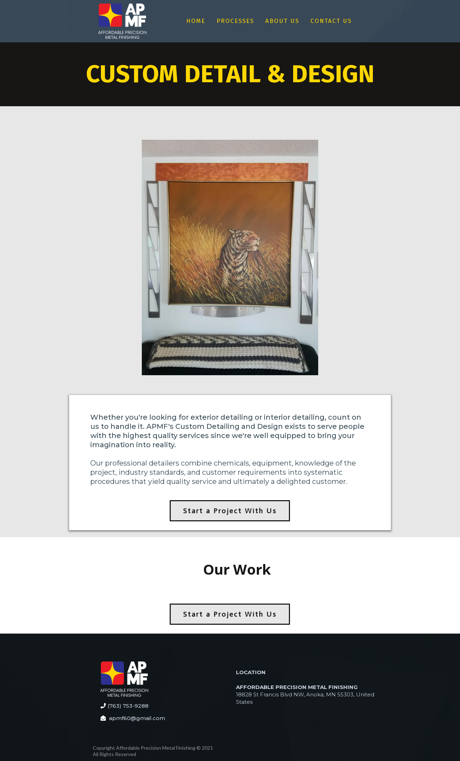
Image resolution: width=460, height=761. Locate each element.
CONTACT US (331, 21)
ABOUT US (282, 21)
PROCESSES (235, 21)
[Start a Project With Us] (230, 510)
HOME (195, 21)
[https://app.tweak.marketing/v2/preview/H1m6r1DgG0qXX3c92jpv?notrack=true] (122, 21)
